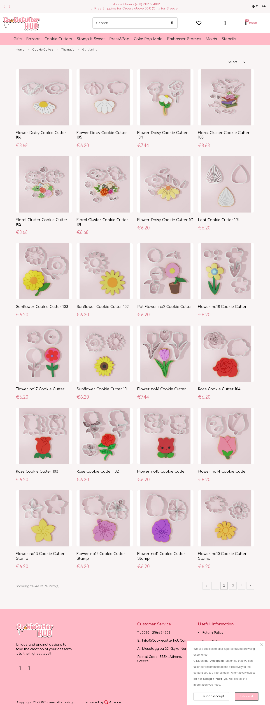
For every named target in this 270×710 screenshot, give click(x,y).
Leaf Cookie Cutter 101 (218, 220)
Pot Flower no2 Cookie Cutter (164, 307)
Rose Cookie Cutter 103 (37, 471)
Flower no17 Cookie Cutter (40, 389)
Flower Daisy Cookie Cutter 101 (165, 220)
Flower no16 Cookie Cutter (161, 389)
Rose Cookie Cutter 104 (219, 389)
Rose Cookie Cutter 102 (98, 471)
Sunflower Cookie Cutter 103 (42, 307)
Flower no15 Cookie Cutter (161, 471)
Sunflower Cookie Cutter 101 (102, 389)
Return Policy (212, 632)
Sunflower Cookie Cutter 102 (103, 307)
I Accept (246, 696)
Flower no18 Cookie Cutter (222, 307)
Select (232, 62)
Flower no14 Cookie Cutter (222, 471)
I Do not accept (211, 696)
